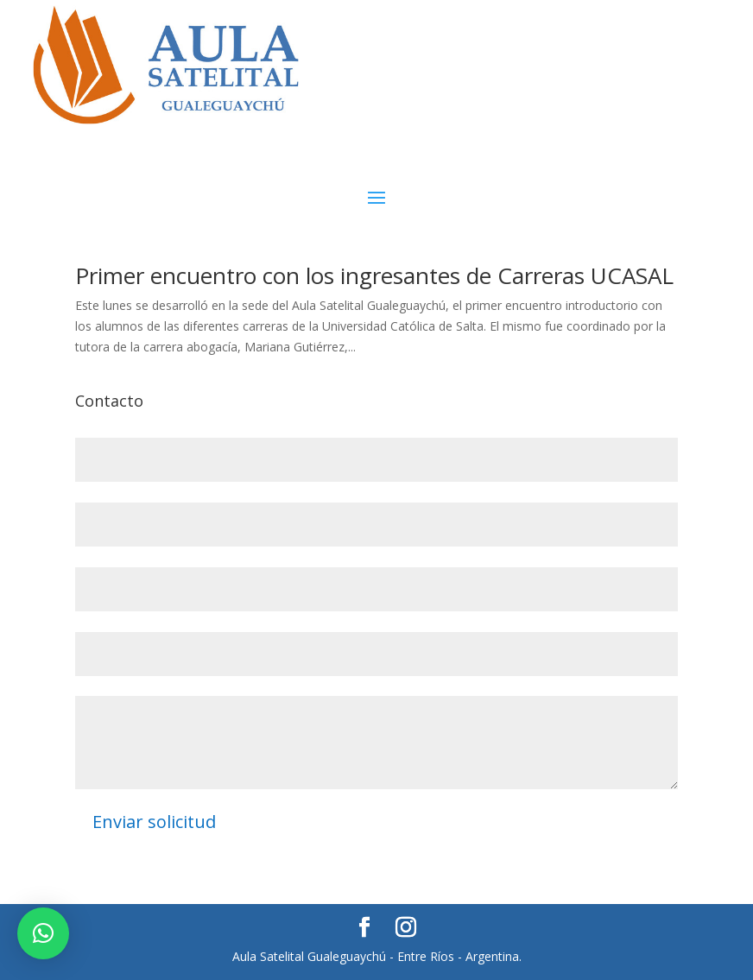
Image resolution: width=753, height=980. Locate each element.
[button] (43, 933)
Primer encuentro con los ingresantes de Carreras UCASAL (374, 275)
